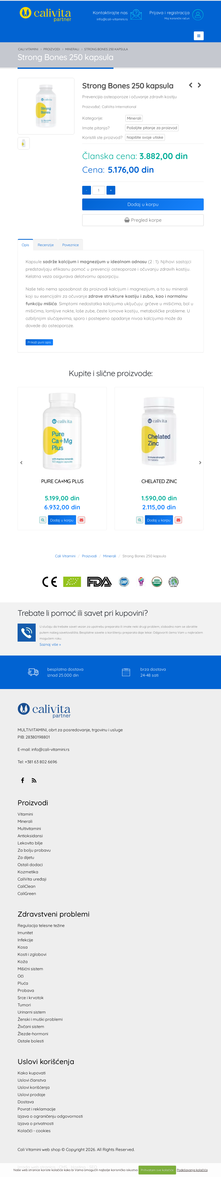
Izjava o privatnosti (36, 1123)
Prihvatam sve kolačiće (157, 1170)
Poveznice (70, 245)
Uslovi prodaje (31, 1094)
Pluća (23, 983)
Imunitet (25, 932)
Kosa (23, 947)
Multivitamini (29, 828)
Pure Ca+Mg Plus (62, 481)
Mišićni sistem (30, 968)
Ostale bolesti (31, 1040)
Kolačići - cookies (34, 1130)
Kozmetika (28, 871)
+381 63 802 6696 (41, 761)
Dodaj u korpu (142, 204)
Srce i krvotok (31, 997)
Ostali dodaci (30, 864)
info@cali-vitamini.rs (51, 749)
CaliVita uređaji (32, 879)
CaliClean (26, 886)
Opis (25, 245)
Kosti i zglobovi (32, 954)
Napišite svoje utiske (141, 137)
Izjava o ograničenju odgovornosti (50, 1116)
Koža (23, 961)
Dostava (26, 1101)
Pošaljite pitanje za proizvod (147, 128)
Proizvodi (51, 49)
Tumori (24, 1004)
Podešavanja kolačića (192, 1170)
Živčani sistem (31, 1026)
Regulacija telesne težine (41, 925)
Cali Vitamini (28, 49)
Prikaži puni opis (39, 342)
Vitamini (25, 814)
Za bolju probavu (34, 850)
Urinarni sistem (32, 1012)
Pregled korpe (143, 220)
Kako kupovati (31, 1072)
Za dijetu (26, 857)
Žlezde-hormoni (33, 1033)
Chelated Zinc (159, 481)
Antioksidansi (30, 835)
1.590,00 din (159, 498)
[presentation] (21, 462)
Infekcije (25, 939)
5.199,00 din (62, 498)
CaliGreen (27, 893)
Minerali (72, 49)
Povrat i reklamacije (37, 1109)
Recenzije (46, 245)
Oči (21, 976)
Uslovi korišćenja (34, 1087)
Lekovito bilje (30, 843)
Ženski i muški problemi (40, 1019)
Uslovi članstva (32, 1080)
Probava (26, 990)
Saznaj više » (50, 644)
